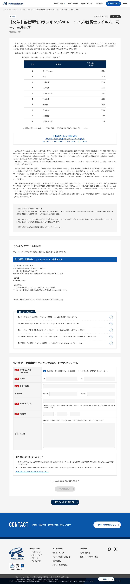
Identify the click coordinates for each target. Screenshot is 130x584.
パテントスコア (36, 555)
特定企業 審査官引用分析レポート (93, 371)
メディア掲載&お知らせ (61, 557)
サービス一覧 (58, 3)
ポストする (116, 16)
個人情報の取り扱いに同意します (65, 481)
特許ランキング (87, 3)
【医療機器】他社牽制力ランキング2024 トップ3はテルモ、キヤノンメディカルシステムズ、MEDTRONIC (57, 336)
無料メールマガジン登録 (89, 557)
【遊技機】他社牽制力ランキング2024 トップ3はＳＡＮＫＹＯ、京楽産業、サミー (48, 323)
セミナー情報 (73, 3)
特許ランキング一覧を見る (65, 502)
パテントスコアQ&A (60, 565)
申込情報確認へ (64, 489)
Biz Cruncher (35, 552)
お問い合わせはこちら (107, 525)
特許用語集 (57, 561)
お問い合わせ (113, 3)
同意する (106, 579)
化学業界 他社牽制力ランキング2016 (59, 371)
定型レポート (36, 558)
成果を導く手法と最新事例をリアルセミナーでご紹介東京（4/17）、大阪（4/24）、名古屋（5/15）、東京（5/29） (65, 138)
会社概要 (99, 3)
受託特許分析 (36, 561)
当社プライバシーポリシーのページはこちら (32, 472)
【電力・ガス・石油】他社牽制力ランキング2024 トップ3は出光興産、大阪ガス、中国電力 (51, 330)
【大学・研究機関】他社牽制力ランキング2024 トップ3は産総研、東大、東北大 (47, 317)
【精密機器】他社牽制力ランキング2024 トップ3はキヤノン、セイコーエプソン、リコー (50, 343)
